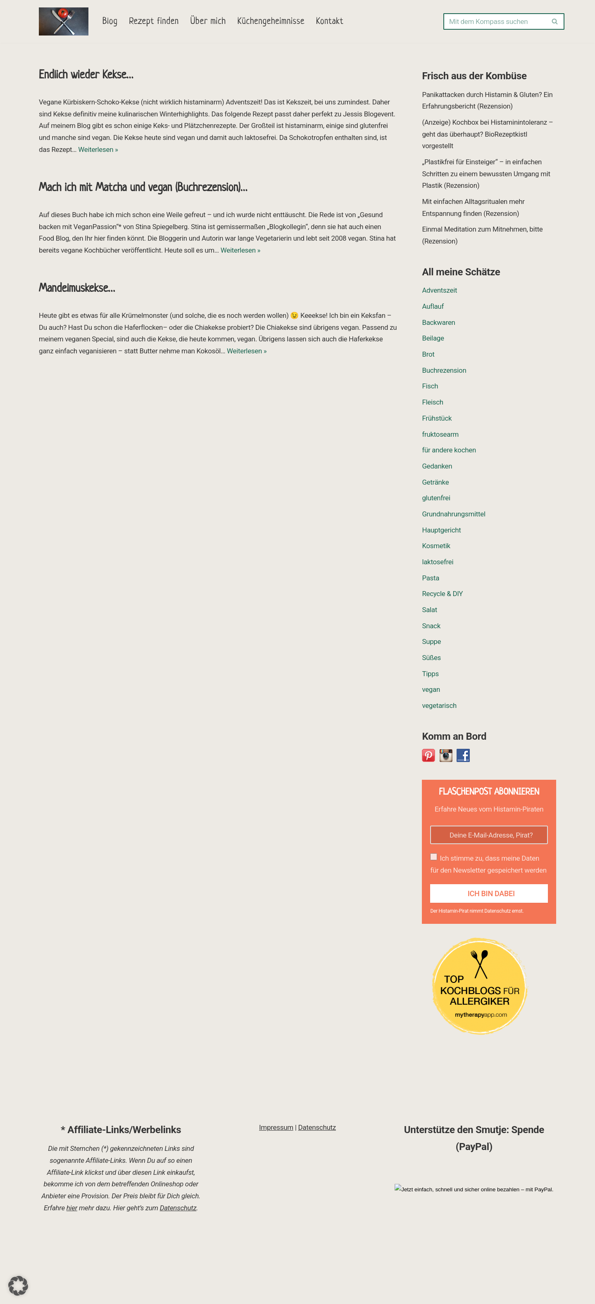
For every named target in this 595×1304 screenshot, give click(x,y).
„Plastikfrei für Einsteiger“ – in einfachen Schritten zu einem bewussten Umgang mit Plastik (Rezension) (486, 174)
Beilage (433, 340)
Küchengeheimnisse (271, 21)
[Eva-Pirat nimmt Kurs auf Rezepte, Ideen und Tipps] (63, 21)
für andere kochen (449, 452)
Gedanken (437, 468)
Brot (428, 356)
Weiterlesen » (99, 150)
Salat (429, 612)
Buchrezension (444, 372)
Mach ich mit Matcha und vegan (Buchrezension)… (143, 188)
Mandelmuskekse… (77, 289)
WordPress (122, 1293)
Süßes (431, 661)
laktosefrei (437, 564)
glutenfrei (436, 500)
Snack (431, 629)
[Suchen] (494, 21)
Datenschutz (178, 1267)
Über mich (208, 21)
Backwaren (438, 323)
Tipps (430, 676)
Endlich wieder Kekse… (86, 75)
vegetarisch (439, 709)
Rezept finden (154, 21)
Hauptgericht (441, 532)
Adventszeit (439, 291)
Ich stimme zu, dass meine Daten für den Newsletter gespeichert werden (488, 867)
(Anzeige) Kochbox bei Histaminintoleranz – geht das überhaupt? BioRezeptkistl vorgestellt (488, 134)
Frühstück (437, 420)
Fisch (430, 387)
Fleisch (432, 404)
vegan (431, 693)
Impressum (276, 1186)
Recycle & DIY (442, 596)
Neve (46, 1293)
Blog (110, 21)
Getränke (435, 484)
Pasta (430, 580)
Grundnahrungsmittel (454, 516)
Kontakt (331, 21)
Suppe (431, 645)
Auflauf (433, 307)
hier (72, 1267)
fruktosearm (440, 436)
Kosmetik (436, 548)
